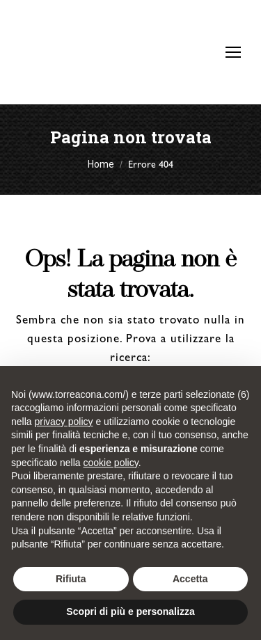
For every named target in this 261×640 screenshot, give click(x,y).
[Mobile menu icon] (233, 52)
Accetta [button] (190, 578)
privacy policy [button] (63, 421)
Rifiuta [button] (71, 578)
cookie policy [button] (111, 462)
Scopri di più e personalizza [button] (130, 611)
